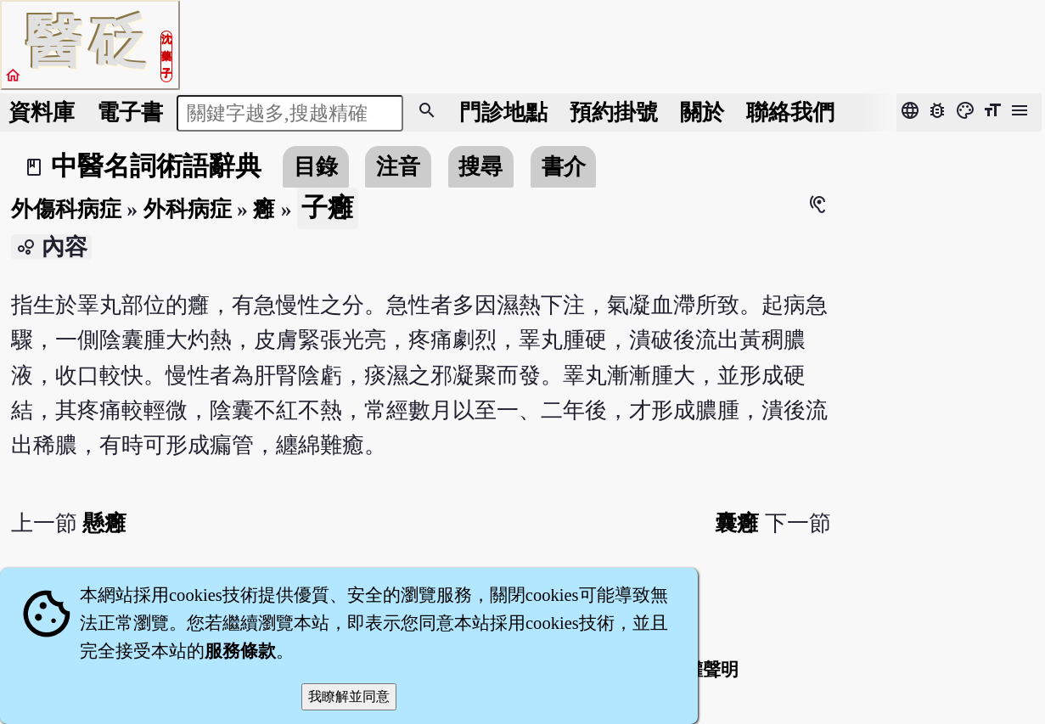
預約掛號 (614, 112)
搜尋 (480, 166)
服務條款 (240, 651)
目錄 (316, 166)
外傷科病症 (66, 209)
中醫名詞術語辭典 (156, 166)
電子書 (130, 112)
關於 (702, 112)
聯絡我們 (790, 112)
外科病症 (187, 209)
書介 (564, 166)
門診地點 (503, 112)
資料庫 (41, 112)
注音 (398, 166)
